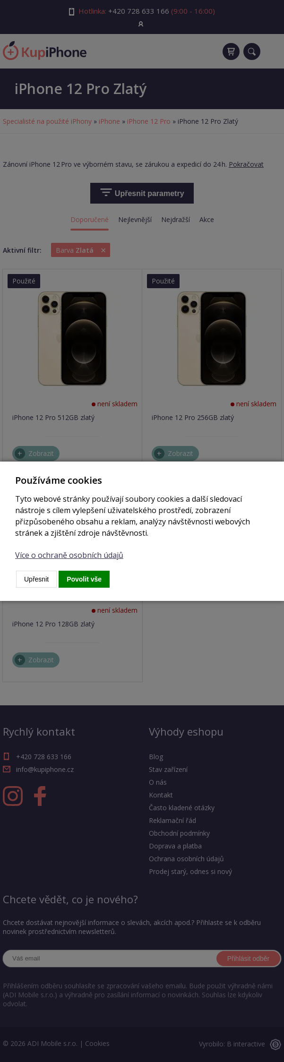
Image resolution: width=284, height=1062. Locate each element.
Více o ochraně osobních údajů (69, 555)
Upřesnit (36, 579)
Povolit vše (84, 579)
